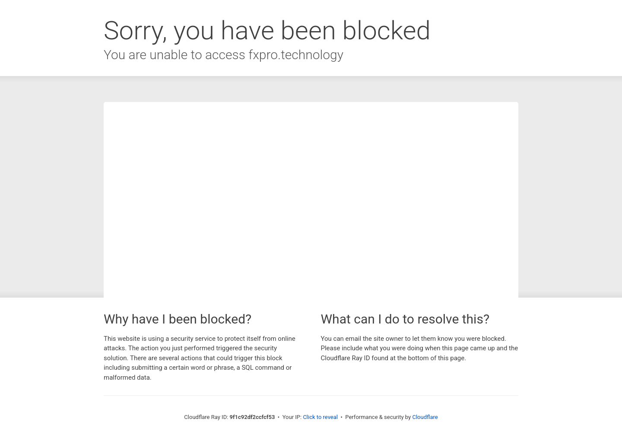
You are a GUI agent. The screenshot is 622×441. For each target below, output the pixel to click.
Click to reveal (320, 417)
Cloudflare (425, 417)
